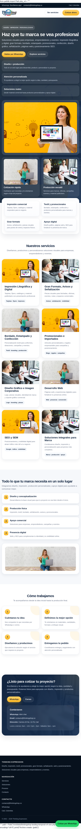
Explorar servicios (38, 54)
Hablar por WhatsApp (13, 54)
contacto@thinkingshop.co (33, 5)
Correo (28, 699)
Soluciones (6, 785)
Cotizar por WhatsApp (67, 824)
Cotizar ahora (71, 12)
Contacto (5, 792)
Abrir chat (23, 714)
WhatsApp (14, 699)
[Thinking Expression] (9, 12)
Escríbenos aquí (15, 5)
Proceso (5, 788)
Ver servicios (52, 12)
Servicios (5, 781)
